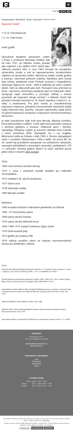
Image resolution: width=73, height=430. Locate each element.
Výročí (29, 19)
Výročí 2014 (37, 19)
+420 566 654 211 (36, 346)
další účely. (46, 420)
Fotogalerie (36, 361)
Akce (36, 359)
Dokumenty (36, 363)
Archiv (36, 366)
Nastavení (49, 428)
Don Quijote (31, 151)
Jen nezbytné (37, 428)
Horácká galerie (8, 19)
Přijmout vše (24, 428)
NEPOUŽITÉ (20, 19)
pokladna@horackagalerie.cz (36, 343)
